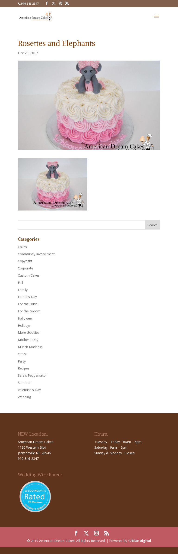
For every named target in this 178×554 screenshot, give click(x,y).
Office (22, 354)
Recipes (23, 368)
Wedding (24, 397)
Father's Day (27, 297)
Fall (20, 282)
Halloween (26, 318)
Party (22, 361)
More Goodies (28, 332)
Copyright (25, 261)
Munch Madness (30, 347)
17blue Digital (139, 540)
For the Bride (28, 304)
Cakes (22, 247)
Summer (24, 382)
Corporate (25, 268)
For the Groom (29, 311)
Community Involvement (36, 254)
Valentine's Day (29, 390)
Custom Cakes (29, 275)
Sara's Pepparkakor (32, 375)
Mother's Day (28, 339)
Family (23, 290)
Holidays (24, 325)
